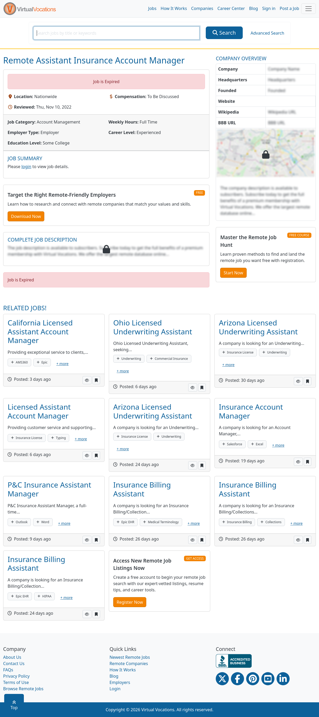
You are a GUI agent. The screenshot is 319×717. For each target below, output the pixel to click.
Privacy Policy (16, 676)
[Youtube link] (267, 678)
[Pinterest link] (252, 678)
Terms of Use (16, 682)
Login (115, 689)
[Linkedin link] (283, 678)
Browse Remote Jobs (23, 689)
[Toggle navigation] (308, 8)
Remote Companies (129, 663)
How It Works (174, 8)
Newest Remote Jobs (130, 657)
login (26, 166)
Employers (120, 682)
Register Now (130, 602)
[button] (87, 380)
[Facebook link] (237, 678)
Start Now (233, 273)
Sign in (268, 8)
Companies (202, 8)
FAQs (8, 670)
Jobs (152, 8)
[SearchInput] (116, 33)
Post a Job (289, 8)
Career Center (231, 8)
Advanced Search (267, 33)
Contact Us (13, 663)
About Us (12, 657)
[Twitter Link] (222, 678)
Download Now (26, 216)
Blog (253, 8)
